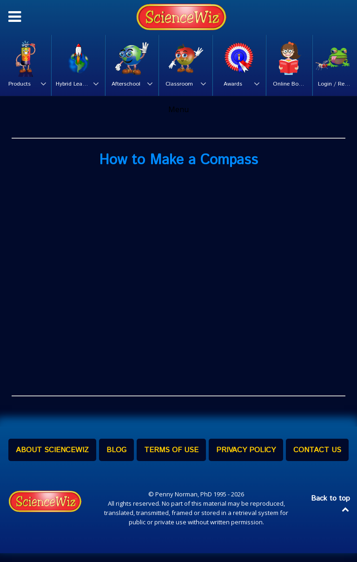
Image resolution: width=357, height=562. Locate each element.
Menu (178, 118)
